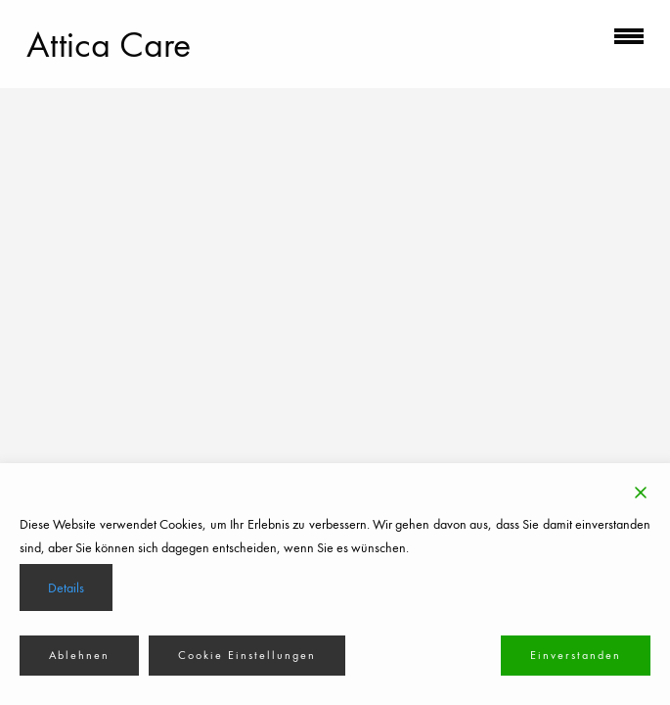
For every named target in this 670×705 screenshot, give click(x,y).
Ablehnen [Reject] (79, 655)
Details (66, 587)
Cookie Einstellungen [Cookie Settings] (247, 655)
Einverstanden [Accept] (575, 655)
